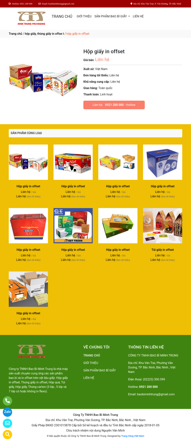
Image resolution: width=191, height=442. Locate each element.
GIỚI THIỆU (84, 16)
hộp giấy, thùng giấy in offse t (44, 33)
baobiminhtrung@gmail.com (156, 394)
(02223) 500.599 (154, 379)
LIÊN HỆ (138, 16)
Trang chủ (15, 33)
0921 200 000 (114, 105)
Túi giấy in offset (162, 250)
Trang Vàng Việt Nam (132, 436)
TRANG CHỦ (62, 16)
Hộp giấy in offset (28, 186)
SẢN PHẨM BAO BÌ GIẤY (111, 16)
